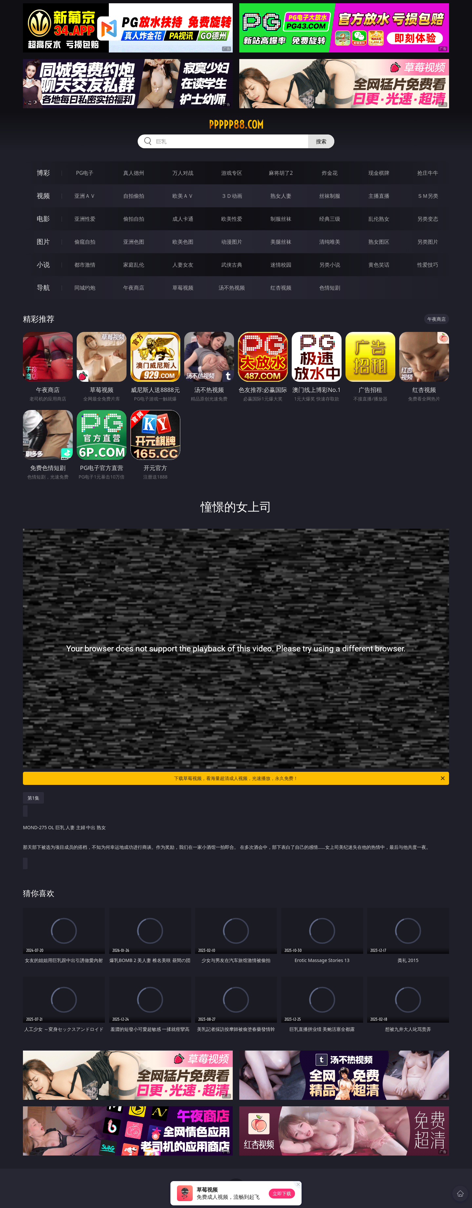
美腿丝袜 (280, 241)
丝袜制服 (329, 195)
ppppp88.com (236, 124)
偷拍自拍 (133, 218)
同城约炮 (84, 287)
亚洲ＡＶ (84, 195)
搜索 (321, 141)
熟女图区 (378, 241)
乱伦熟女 (378, 218)
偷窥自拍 (84, 241)
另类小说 (329, 264)
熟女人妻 (280, 195)
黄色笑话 (378, 264)
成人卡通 (182, 218)
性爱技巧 (427, 264)
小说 (43, 264)
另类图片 (427, 241)
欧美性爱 (231, 218)
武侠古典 (231, 264)
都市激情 (84, 264)
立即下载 (282, 1193)
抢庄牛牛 (427, 172)
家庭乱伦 (133, 264)
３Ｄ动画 (231, 195)
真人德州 (133, 172)
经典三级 (329, 218)
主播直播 (378, 195)
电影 (43, 218)
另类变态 (427, 218)
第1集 (33, 798)
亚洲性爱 (84, 218)
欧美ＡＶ (182, 195)
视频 (43, 195)
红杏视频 (280, 287)
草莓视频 (182, 287)
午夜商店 (133, 287)
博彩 (43, 172)
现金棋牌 (378, 172)
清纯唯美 (329, 241)
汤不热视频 (232, 287)
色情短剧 (329, 287)
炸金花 (330, 172)
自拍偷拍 (133, 195)
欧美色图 (182, 241)
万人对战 (182, 172)
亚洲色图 (133, 241)
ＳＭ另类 (427, 195)
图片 (43, 241)
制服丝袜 (280, 218)
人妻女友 (182, 264)
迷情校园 (280, 264)
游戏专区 (231, 172)
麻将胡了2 (281, 172)
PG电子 (84, 172)
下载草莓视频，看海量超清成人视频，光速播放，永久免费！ (310, 778)
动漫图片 (231, 241)
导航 (43, 287)
